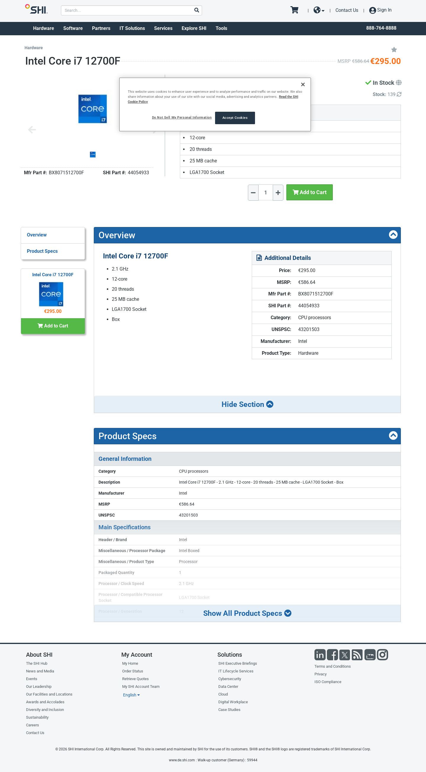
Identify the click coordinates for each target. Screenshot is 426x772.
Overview (37, 235)
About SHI (39, 654)
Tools (221, 28)
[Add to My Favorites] (394, 49)
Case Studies (229, 709)
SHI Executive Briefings (237, 663)
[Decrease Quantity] (253, 193)
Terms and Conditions (332, 666)
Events (31, 679)
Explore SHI (194, 28)
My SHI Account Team (140, 686)
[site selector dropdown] (319, 10)
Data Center (228, 686)
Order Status (132, 671)
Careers (32, 725)
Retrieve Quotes (135, 679)
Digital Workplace (233, 702)
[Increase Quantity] (278, 193)
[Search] (196, 10)
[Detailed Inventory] (387, 94)
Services (163, 28)
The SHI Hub (36, 663)
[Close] (302, 84)
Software (73, 28)
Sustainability (37, 717)
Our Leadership (38, 686)
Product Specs (42, 251)
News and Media (40, 671)
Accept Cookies (235, 118)
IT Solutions (132, 28)
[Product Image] (93, 154)
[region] (215, 104)
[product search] (131, 10)
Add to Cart (310, 192)
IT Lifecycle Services (236, 671)
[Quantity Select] (266, 192)
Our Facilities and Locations (49, 694)
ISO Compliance (327, 682)
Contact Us (346, 10)
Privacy (320, 674)
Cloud (223, 694)
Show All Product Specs (247, 613)
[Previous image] (32, 130)
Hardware (43, 28)
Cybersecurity (229, 679)
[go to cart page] (296, 10)
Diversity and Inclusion (45, 709)
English (131, 695)
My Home (130, 663)
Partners (101, 28)
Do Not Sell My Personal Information (182, 117)
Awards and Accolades (45, 702)
